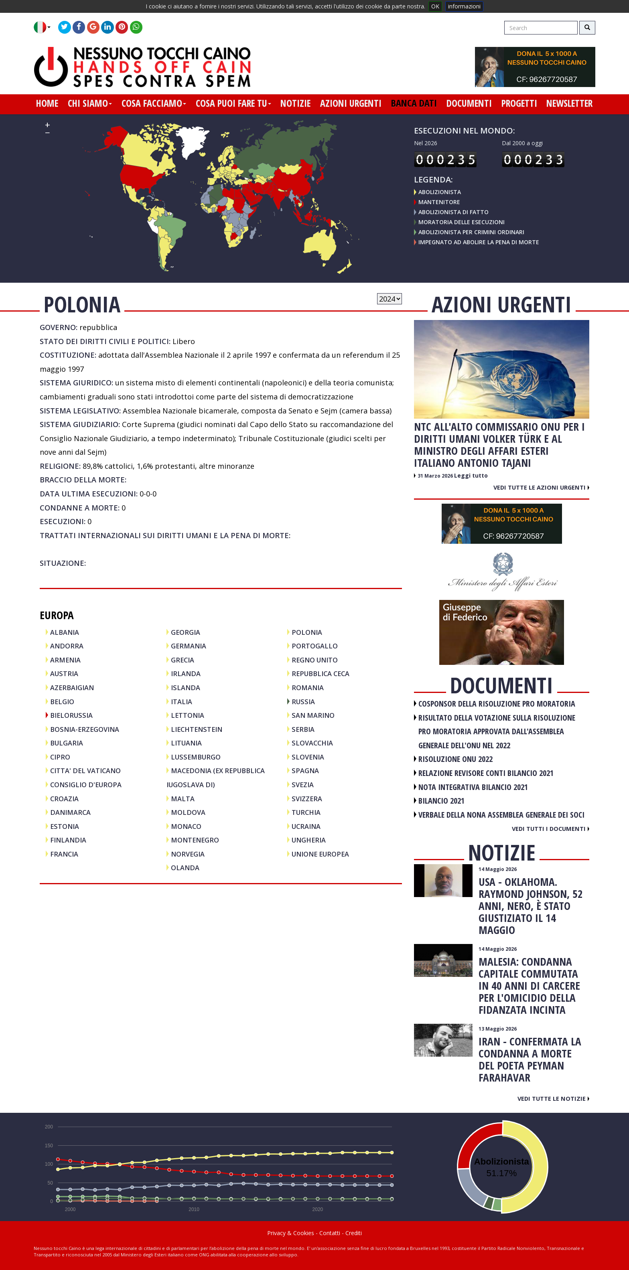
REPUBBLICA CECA (320, 673)
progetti (519, 103)
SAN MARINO (313, 715)
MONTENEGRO (195, 840)
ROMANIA (308, 687)
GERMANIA (188, 645)
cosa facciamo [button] (154, 103)
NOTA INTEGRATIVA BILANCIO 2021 (473, 787)
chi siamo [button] (90, 103)
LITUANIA (186, 742)
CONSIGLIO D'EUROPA (86, 784)
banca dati (414, 103)
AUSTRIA (64, 673)
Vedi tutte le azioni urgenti (541, 487)
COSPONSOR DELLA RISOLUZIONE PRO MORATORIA (496, 703)
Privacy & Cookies (290, 1233)
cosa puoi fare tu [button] (233, 103)
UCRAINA (306, 826)
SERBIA (303, 729)
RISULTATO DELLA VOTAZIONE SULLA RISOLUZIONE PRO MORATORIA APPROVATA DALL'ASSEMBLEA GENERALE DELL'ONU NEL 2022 (496, 731)
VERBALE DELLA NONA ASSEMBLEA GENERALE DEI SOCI (501, 814)
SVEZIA (303, 784)
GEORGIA (185, 632)
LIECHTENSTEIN (196, 729)
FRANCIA (64, 854)
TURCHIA (306, 812)
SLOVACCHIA (312, 742)
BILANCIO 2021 (441, 800)
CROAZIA (64, 798)
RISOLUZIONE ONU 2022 (455, 758)
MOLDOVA (188, 812)
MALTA (183, 798)
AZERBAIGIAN (72, 687)
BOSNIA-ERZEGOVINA (84, 729)
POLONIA (307, 632)
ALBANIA (64, 632)
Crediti (353, 1233)
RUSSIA (303, 701)
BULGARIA (66, 742)
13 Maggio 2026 (498, 1028)
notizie (295, 103)
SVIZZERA (307, 798)
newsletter (569, 103)
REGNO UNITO (315, 659)
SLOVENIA (308, 757)
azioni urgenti (350, 103)
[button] (45, 27)
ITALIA (181, 701)
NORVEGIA (188, 854)
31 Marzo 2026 (436, 475)
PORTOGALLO (315, 645)
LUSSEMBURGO (196, 757)
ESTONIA (64, 826)
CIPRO (60, 757)
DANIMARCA (70, 812)
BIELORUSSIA (71, 715)
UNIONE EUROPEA (320, 854)
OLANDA (185, 867)
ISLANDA (185, 687)
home (47, 103)
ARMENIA (65, 659)
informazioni (464, 6)
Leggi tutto (471, 475)
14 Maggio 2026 (498, 869)
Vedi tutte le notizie (553, 1098)
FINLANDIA (68, 840)
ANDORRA (66, 645)
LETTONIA (187, 715)
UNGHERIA (309, 840)
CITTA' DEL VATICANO (85, 770)
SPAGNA (305, 770)
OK (435, 6)
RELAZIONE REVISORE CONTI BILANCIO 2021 (486, 773)
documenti (469, 103)
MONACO (186, 826)
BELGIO (62, 701)
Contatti (329, 1233)
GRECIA (182, 659)
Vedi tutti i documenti (550, 828)
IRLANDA (186, 673)
